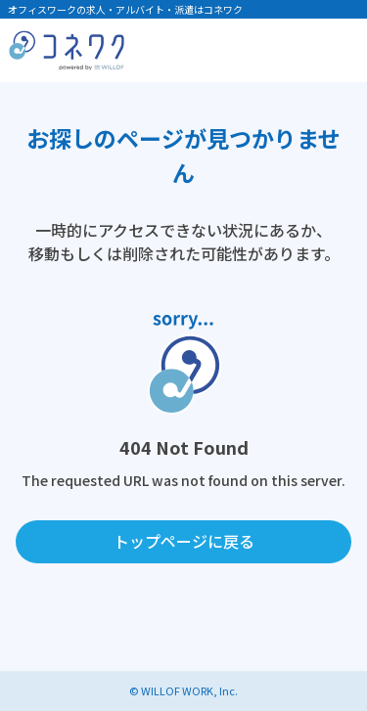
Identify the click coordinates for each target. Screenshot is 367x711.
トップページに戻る (184, 541)
